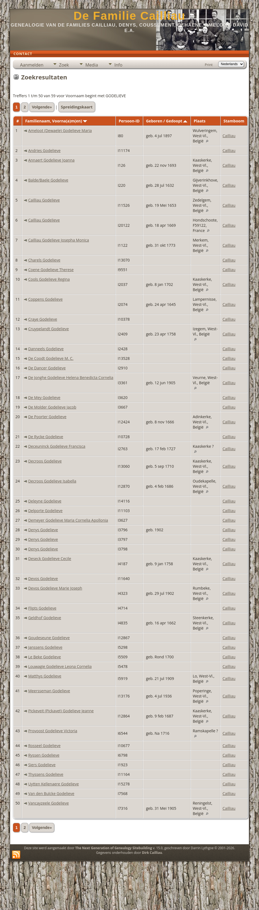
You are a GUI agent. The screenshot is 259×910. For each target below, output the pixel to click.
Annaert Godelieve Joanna (51, 160)
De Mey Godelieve (44, 397)
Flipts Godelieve (42, 608)
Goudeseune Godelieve (49, 637)
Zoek (64, 65)
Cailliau (229, 135)
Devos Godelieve (43, 578)
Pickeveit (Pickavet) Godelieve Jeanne (61, 710)
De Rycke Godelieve (45, 436)
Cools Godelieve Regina (49, 279)
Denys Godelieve (43, 529)
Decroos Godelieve (45, 461)
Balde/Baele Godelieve (48, 180)
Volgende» (42, 107)
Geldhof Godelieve (44, 617)
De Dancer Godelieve (47, 368)
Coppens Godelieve (45, 299)
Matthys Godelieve (44, 676)
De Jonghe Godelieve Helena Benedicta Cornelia (70, 377)
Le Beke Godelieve (44, 656)
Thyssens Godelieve (45, 774)
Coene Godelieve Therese (51, 269)
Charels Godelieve (44, 260)
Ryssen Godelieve (43, 755)
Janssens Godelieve (45, 647)
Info (118, 65)
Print (209, 64)
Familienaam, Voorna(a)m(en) (56, 121)
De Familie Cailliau (129, 15)
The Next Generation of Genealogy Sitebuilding (113, 848)
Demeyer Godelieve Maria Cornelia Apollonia (68, 520)
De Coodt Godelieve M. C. (50, 358)
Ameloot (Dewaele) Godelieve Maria (60, 130)
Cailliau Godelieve (44, 200)
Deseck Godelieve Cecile (49, 558)
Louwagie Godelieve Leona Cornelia (60, 666)
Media (91, 65)
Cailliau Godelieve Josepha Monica (58, 240)
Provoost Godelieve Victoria (52, 730)
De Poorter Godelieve (47, 416)
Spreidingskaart (77, 107)
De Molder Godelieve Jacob (52, 407)
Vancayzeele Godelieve (48, 803)
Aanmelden (31, 65)
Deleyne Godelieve (44, 501)
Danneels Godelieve (46, 348)
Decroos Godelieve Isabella (52, 481)
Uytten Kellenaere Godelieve (53, 783)
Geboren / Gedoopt (166, 121)
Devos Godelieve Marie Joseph (55, 588)
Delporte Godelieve (45, 510)
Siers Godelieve (42, 764)
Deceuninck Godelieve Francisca (56, 446)
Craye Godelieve (42, 319)
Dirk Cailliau (152, 852)
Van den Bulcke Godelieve (51, 793)
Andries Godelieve (44, 150)
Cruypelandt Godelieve (48, 328)
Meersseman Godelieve (49, 690)
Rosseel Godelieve (44, 745)
